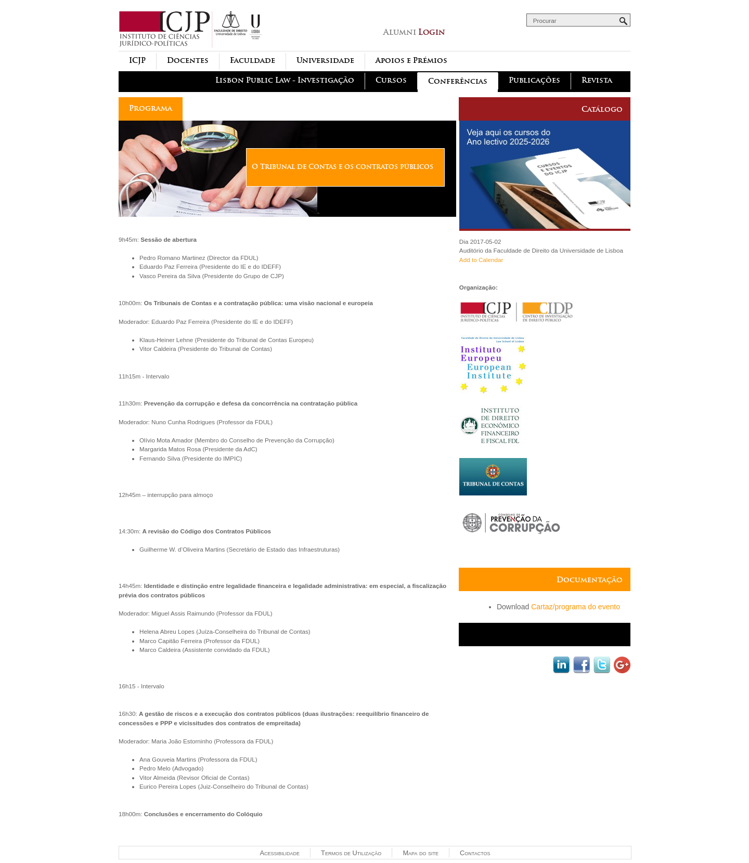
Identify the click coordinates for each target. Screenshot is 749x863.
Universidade (325, 60)
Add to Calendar (481, 259)
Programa (150, 108)
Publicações (534, 80)
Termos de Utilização (351, 853)
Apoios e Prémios (411, 60)
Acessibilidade (280, 853)
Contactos (475, 853)
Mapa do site (420, 853)
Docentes (188, 60)
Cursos (391, 80)
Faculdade (252, 60)
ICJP (137, 60)
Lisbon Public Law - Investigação (284, 80)
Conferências (457, 81)
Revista (597, 80)
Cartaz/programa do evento (575, 607)
